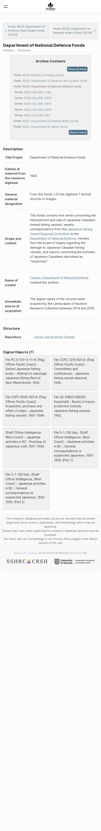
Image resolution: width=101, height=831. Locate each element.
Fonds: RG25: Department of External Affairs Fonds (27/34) (74, 30)
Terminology (24, 50)
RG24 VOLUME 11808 (37, 97)
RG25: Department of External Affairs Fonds (50, 121)
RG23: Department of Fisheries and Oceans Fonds (55, 80)
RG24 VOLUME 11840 (37, 103)
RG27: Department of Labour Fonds (45, 126)
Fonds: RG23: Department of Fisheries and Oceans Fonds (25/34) (25, 30)
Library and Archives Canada (54, 337)
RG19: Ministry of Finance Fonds (43, 75)
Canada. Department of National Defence (59, 278)
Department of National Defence (53, 238)
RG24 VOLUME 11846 (37, 109)
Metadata (8, 50)
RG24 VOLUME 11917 (37, 115)
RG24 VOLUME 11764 (37, 92)
